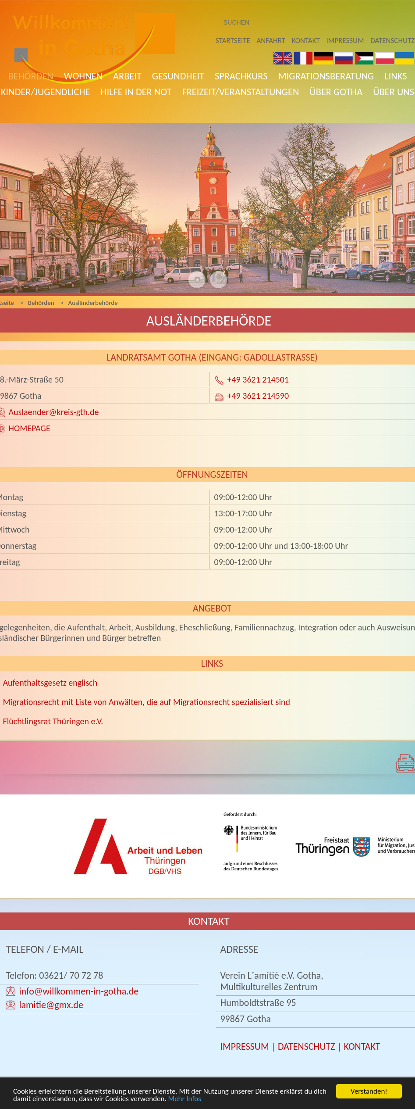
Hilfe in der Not (135, 92)
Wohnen (83, 76)
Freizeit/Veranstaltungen (240, 92)
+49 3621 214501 (258, 379)
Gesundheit (178, 76)
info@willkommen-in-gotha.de (78, 991)
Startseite (233, 40)
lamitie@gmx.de (51, 1005)
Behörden (30, 76)
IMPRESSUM (244, 1046)
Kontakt (306, 40)
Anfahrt (271, 40)
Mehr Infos (184, 1099)
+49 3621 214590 (258, 395)
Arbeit (127, 76)
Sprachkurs (241, 76)
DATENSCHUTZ (306, 1046)
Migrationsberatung (326, 76)
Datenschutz (392, 40)
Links (395, 76)
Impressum (345, 40)
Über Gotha (335, 92)
